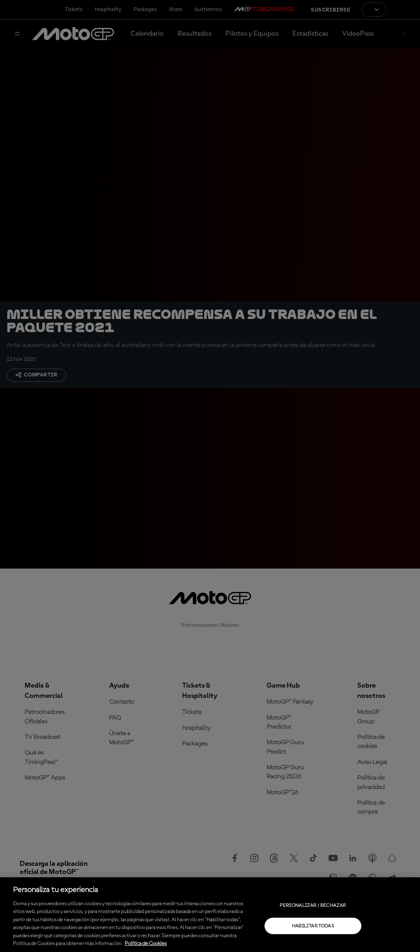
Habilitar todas (313, 925)
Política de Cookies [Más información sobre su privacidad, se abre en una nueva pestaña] (146, 943)
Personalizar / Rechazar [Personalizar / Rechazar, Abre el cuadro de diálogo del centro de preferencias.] (313, 905)
